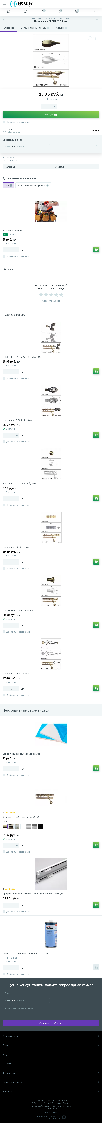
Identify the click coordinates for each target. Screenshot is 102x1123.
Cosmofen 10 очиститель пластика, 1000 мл (25, 953)
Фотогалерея (51, 1073)
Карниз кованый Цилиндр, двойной (21, 817)
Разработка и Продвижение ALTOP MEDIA (51, 1117)
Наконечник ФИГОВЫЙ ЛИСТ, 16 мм (22, 356)
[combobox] (9, 146)
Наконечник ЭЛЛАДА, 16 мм (17, 420)
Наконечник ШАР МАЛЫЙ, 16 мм (20, 483)
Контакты (51, 1091)
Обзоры (51, 1063)
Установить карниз (12, 230)
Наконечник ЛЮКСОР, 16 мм (18, 610)
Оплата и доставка (51, 1082)
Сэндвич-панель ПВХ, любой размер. (22, 753)
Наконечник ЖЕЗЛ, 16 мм (16, 547)
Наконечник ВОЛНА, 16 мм (17, 673)
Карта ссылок (51, 1113)
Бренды (51, 1045)
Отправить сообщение (51, 1023)
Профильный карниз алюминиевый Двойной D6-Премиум (33, 893)
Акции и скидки (51, 1036)
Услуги (51, 1054)
